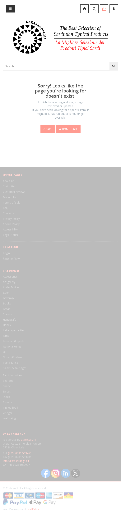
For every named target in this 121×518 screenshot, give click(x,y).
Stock (6, 397)
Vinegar (7, 413)
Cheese (7, 314)
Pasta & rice (10, 362)
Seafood (8, 380)
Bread (6, 309)
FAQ (5, 208)
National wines (12, 346)
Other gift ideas (12, 357)
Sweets (7, 402)
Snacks (7, 386)
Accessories (10, 276)
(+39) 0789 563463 (19, 453)
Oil (4, 352)
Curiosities (9, 186)
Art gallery (9, 282)
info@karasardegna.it (16, 461)
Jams (6, 336)
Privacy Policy (11, 218)
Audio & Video (12, 287)
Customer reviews (14, 192)
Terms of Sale (11, 202)
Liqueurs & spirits (13, 341)
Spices (7, 391)
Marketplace (10, 197)
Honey (7, 325)
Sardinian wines (12, 375)
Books (7, 303)
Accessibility (10, 229)
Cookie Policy (11, 224)
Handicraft (9, 319)
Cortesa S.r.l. (28, 440)
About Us (8, 181)
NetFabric (33, 509)
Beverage (9, 298)
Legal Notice (11, 235)
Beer (6, 292)
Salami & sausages (14, 368)
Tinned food (10, 407)
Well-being (9, 418)
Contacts (8, 213)
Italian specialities (14, 330)
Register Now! (11, 258)
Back (48, 129)
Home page (68, 129)
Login (6, 253)
